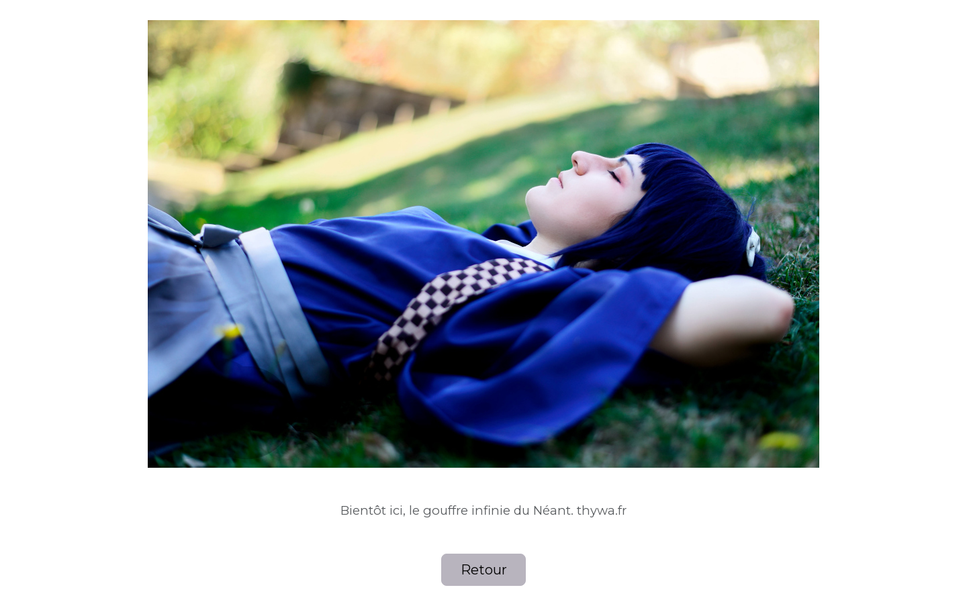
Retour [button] (484, 570)
